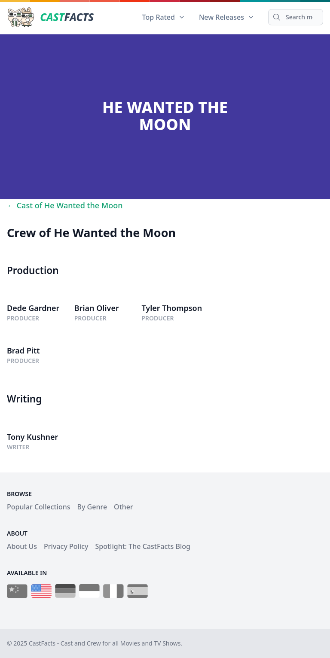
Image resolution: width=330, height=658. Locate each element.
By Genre (92, 507)
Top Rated (163, 17)
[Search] (295, 17)
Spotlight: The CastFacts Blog (142, 546)
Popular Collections (38, 507)
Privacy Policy (66, 546)
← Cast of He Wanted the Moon (65, 205)
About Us (22, 546)
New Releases (226, 17)
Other (123, 507)
